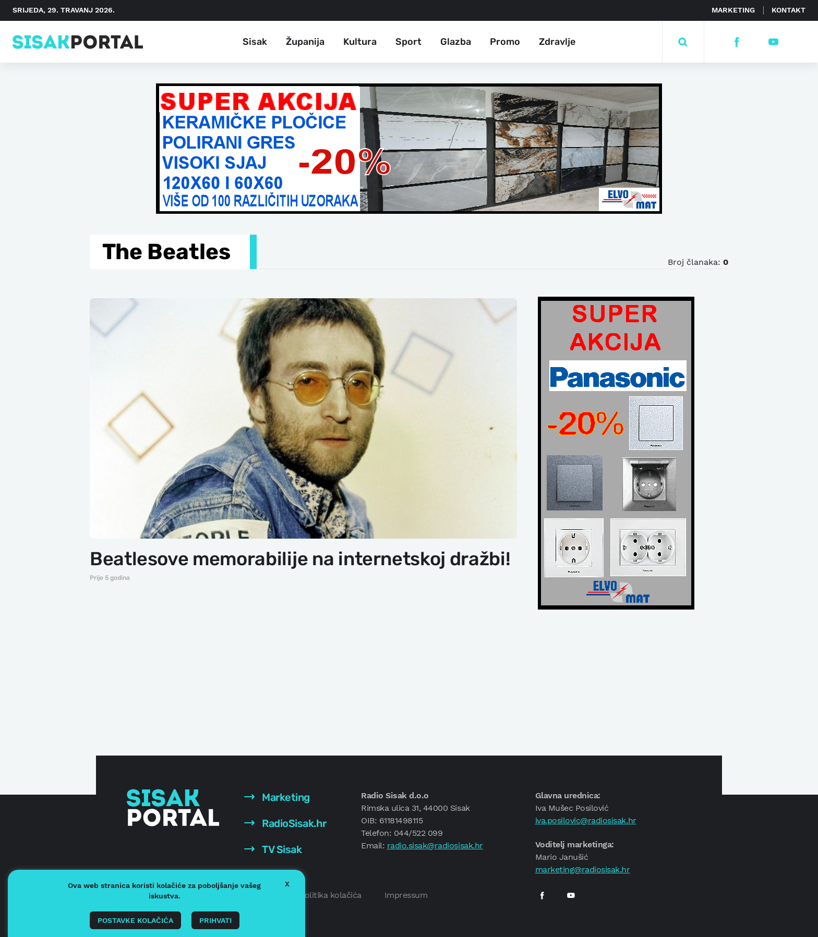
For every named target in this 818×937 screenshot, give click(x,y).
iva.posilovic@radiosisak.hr (585, 820)
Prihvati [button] (215, 920)
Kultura (360, 41)
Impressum (406, 895)
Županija (305, 41)
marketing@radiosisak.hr (582, 869)
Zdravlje (557, 41)
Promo (505, 41)
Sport (408, 41)
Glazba (455, 41)
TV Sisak (273, 849)
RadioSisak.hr (285, 823)
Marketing (733, 10)
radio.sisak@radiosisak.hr (435, 845)
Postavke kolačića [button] (135, 920)
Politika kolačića (330, 895)
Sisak (255, 41)
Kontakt (788, 10)
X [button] (287, 884)
